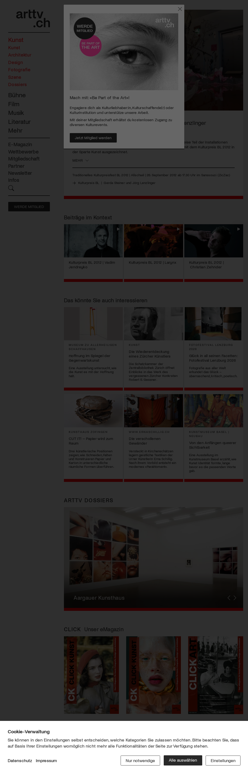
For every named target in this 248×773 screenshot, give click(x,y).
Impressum (46, 760)
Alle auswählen (182, 760)
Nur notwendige (139, 760)
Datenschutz (20, 760)
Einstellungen (222, 760)
